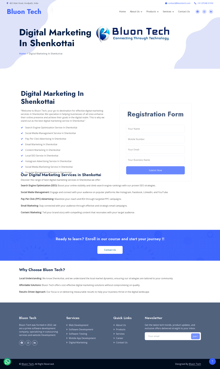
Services (167, 11)
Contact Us (184, 11)
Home (122, 11)
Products (151, 11)
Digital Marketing (78, 342)
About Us (135, 11)
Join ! (195, 336)
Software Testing (78, 333)
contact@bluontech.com (179, 3)
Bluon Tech (28, 363)
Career (119, 338)
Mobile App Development (82, 338)
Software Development (81, 329)
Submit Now (155, 206)
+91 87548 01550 (205, 3)
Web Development (78, 325)
